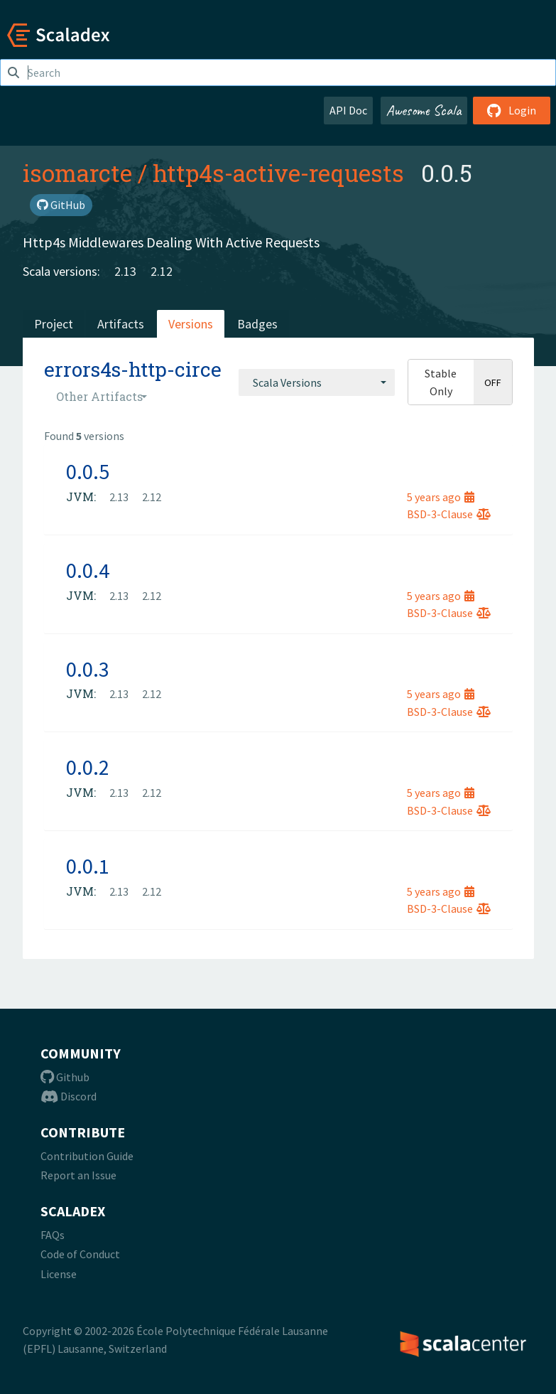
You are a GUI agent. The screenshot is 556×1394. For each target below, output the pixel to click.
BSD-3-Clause (449, 514)
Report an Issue (78, 1175)
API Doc (348, 110)
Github (64, 1077)
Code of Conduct (80, 1254)
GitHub (61, 205)
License (58, 1274)
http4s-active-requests (278, 172)
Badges (257, 324)
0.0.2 (87, 767)
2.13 (125, 271)
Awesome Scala (424, 110)
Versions (190, 324)
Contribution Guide (86, 1156)
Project (53, 324)
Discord (68, 1096)
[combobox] (317, 382)
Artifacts (120, 324)
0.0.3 (87, 668)
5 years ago (440, 497)
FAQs (52, 1235)
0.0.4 (87, 570)
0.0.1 (87, 865)
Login (511, 110)
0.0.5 (87, 471)
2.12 (162, 271)
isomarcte (77, 172)
